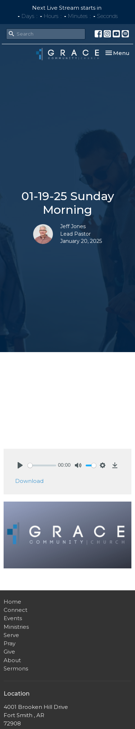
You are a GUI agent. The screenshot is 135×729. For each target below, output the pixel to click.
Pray (9, 643)
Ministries (16, 626)
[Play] (20, 465)
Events (13, 618)
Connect (15, 609)
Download (29, 480)
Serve (11, 635)
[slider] (42, 465)
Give (9, 651)
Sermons (16, 668)
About (12, 660)
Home (12, 601)
